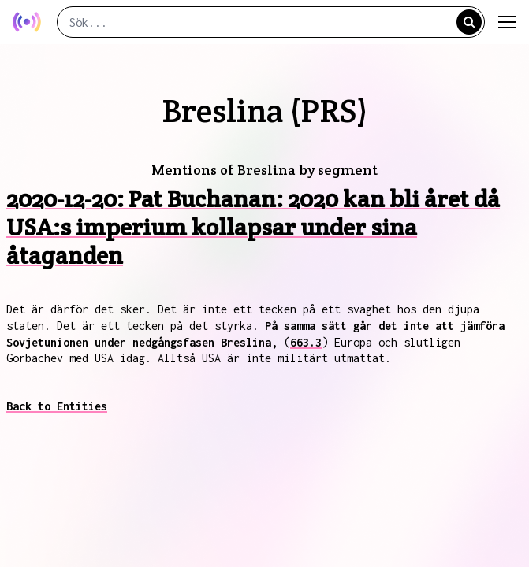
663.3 (306, 342)
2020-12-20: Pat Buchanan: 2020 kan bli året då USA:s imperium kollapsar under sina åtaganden (253, 227)
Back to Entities (56, 406)
